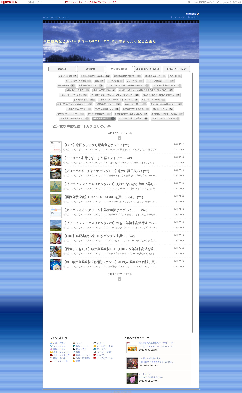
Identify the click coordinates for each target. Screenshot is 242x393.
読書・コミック (81, 355)
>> (204, 2)
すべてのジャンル (103, 358)
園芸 (76, 361)
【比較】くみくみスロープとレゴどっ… (157, 346)
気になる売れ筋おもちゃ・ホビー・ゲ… (157, 343)
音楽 (76, 352)
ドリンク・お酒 (59, 361)
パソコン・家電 (102, 352)
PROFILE (63, 17)
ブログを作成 (225, 2)
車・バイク (100, 349)
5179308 (191, 14)
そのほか (99, 355)
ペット (77, 343)
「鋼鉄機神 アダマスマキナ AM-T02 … (156, 362)
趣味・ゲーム (36, 2)
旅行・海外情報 (81, 358)
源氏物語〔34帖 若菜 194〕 (151, 377)
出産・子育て (58, 343)
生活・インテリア (60, 355)
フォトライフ (145, 374)
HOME (46, 17)
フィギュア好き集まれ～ (150, 358)
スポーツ (99, 343)
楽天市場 (237, 2)
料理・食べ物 (58, 358)
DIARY (54, 17)
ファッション (58, 346)
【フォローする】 (178, 17)
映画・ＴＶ (79, 349)
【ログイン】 (193, 17)
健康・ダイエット (60, 352)
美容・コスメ (58, 349)
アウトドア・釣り (103, 346)
